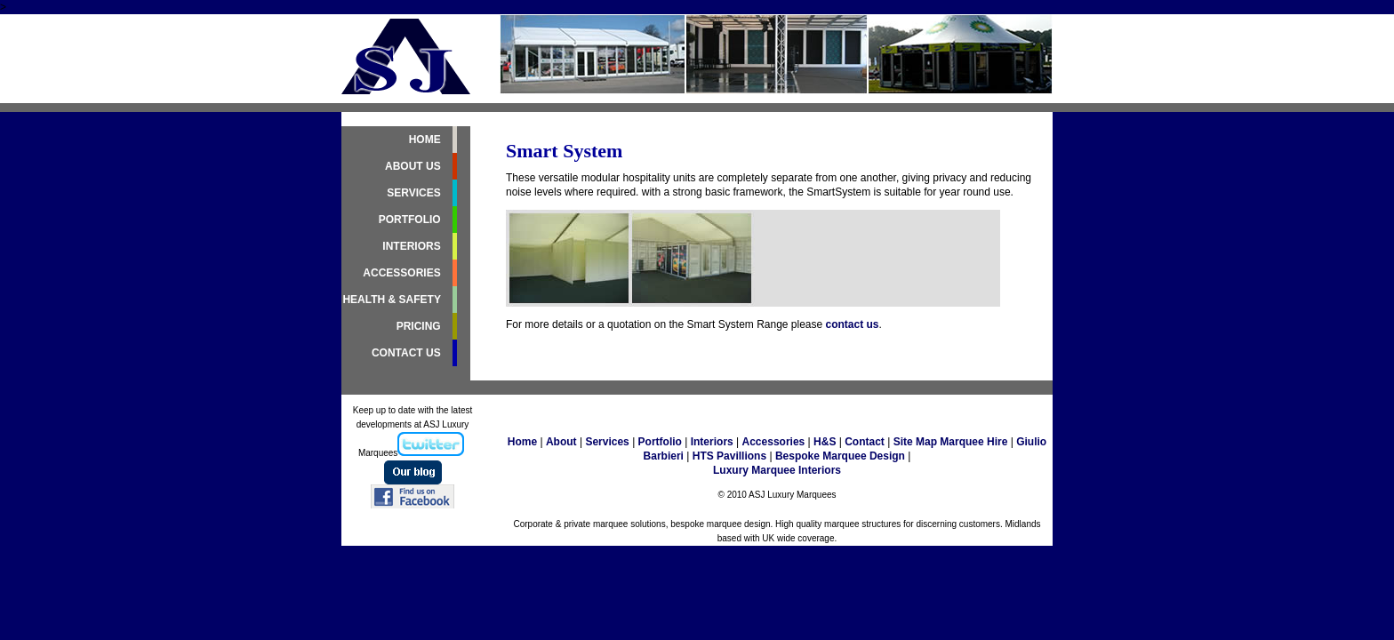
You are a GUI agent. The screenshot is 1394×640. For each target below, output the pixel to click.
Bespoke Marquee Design (840, 456)
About (561, 442)
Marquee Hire (973, 442)
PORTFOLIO (411, 219)
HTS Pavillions (729, 456)
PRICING (420, 326)
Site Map (917, 442)
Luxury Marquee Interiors (777, 470)
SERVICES (415, 193)
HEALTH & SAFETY (393, 299)
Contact (865, 442)
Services (607, 442)
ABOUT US (414, 166)
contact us (852, 324)
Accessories (773, 442)
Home (522, 442)
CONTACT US (408, 353)
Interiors (710, 442)
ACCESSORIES (403, 273)
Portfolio (660, 442)
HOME (426, 139)
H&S (824, 442)
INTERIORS (413, 246)
